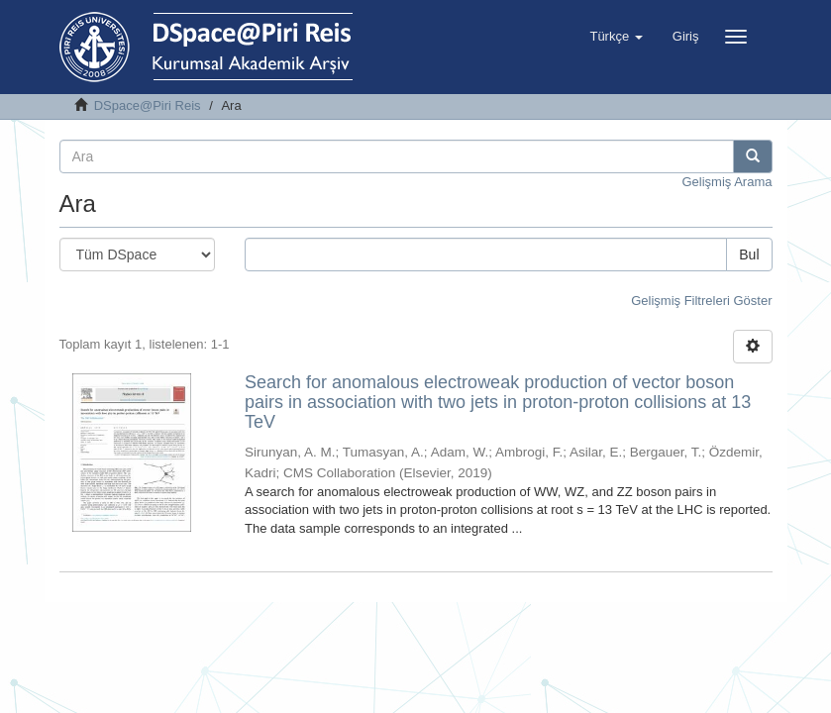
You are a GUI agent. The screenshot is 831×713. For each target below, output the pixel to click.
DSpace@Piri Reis (147, 105)
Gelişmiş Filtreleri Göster (701, 300)
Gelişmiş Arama (726, 181)
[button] (615, 36)
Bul (749, 254)
